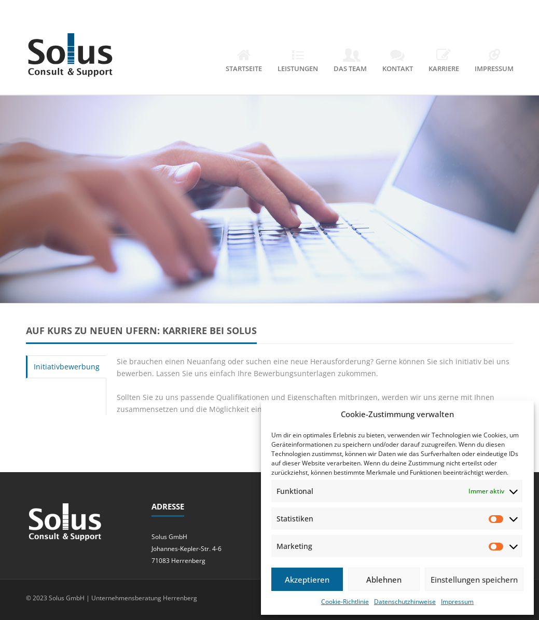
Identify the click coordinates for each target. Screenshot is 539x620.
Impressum (457, 601)
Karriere (444, 61)
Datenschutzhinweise (405, 601)
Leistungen (298, 61)
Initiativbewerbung (67, 366)
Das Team (350, 61)
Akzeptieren (307, 579)
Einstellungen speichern (474, 579)
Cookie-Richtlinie (345, 601)
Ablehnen (384, 579)
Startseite (244, 61)
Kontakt (397, 61)
